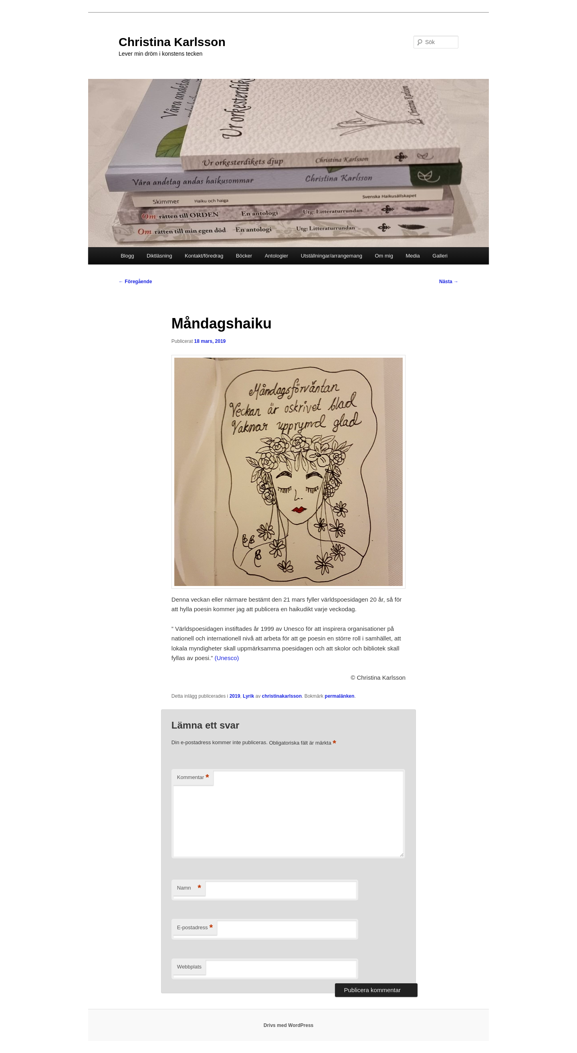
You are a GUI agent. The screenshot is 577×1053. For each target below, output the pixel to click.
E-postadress (195, 928)
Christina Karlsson (172, 41)
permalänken (339, 696)
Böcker (244, 256)
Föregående (135, 281)
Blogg (127, 256)
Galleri (440, 256)
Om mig (384, 256)
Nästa (448, 281)
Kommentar (193, 777)
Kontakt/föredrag (204, 256)
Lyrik (248, 696)
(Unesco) (226, 657)
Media (413, 256)
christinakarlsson (282, 696)
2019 (235, 696)
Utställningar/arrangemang (331, 256)
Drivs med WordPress (289, 1025)
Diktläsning (159, 256)
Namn (189, 888)
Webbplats (189, 967)
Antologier (276, 256)
